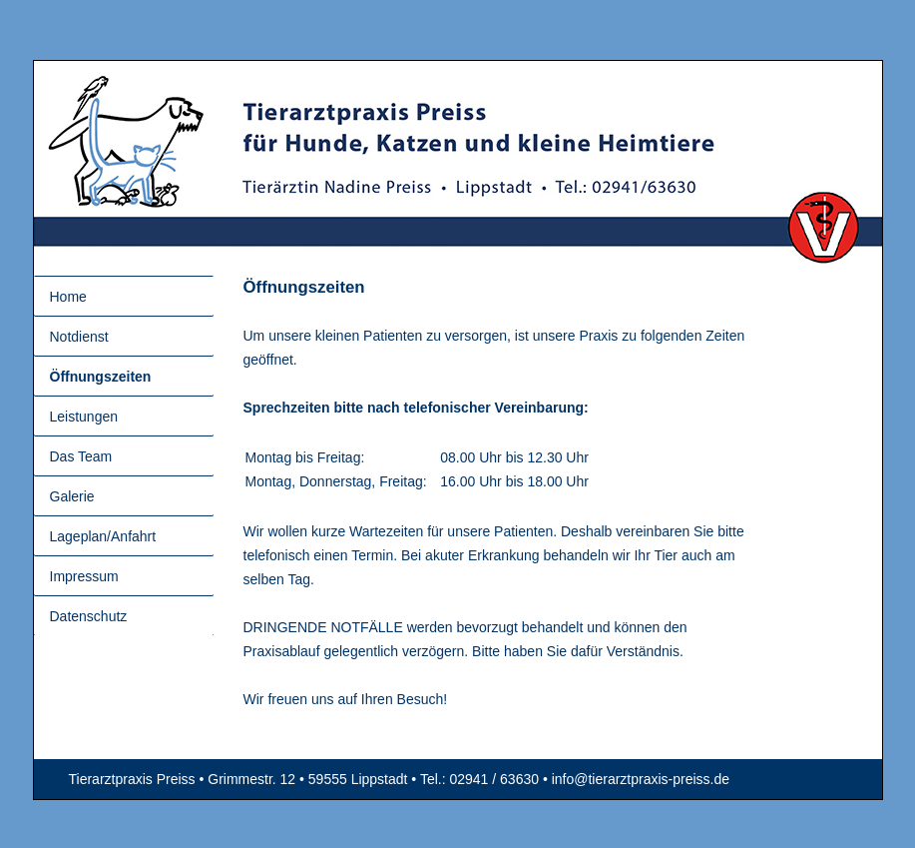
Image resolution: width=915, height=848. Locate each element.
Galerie (72, 496)
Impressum (84, 576)
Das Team (81, 456)
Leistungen (84, 416)
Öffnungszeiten (101, 377)
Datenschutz (89, 616)
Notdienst (79, 337)
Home (68, 297)
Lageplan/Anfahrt (103, 536)
